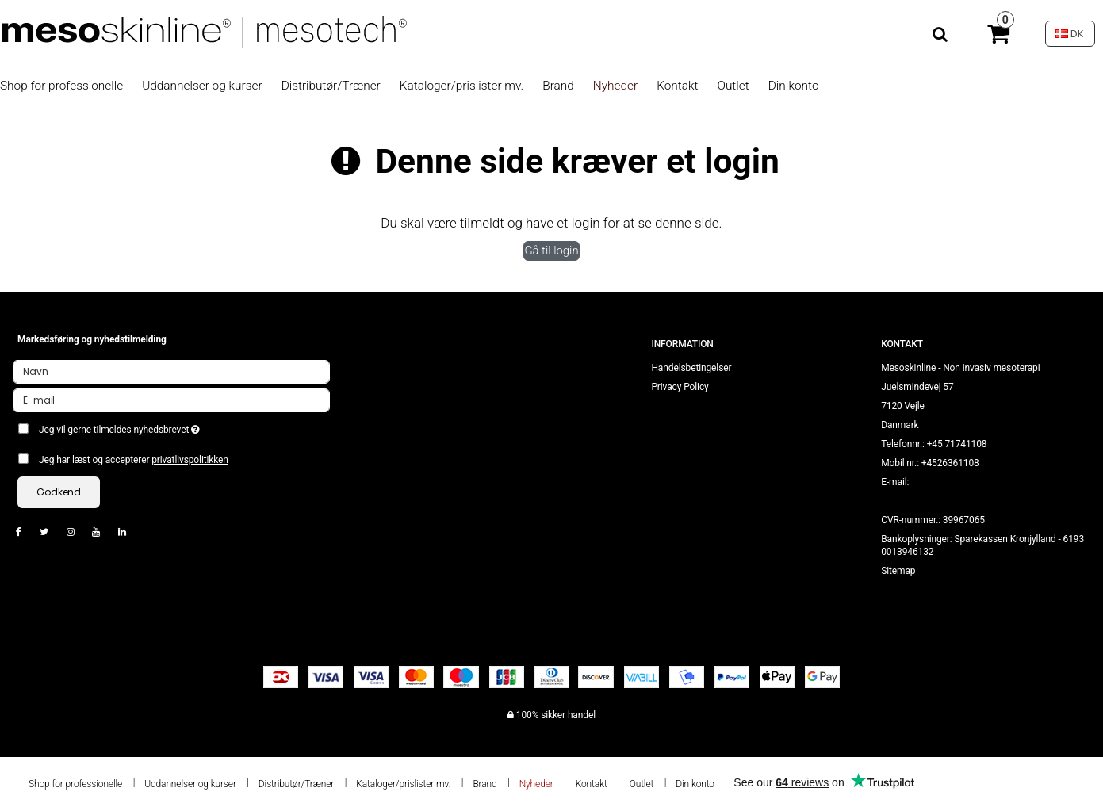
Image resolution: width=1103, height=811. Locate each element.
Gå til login (551, 250)
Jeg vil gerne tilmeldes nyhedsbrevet (176, 426)
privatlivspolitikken (189, 459)
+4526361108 (950, 463)
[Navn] (171, 371)
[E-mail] (171, 399)
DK (1069, 33)
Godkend (58, 492)
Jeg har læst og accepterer (133, 459)
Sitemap (898, 570)
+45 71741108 (957, 443)
